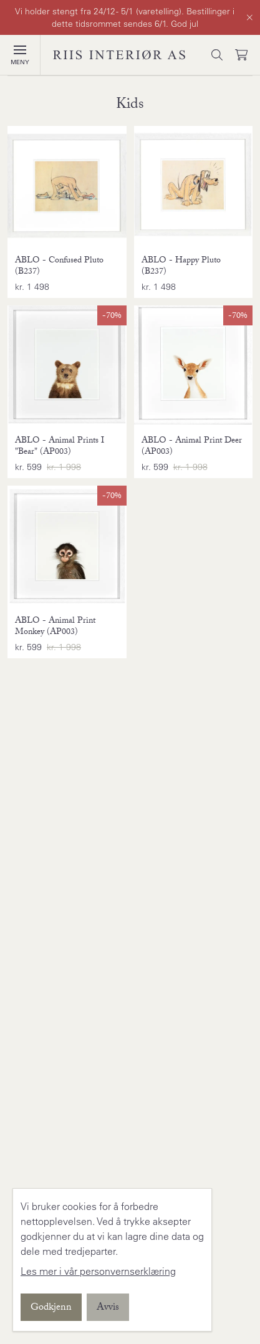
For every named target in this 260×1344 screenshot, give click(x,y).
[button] (20, 50)
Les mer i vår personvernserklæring (98, 1271)
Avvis (108, 1308)
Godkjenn (51, 1308)
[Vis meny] (20, 55)
